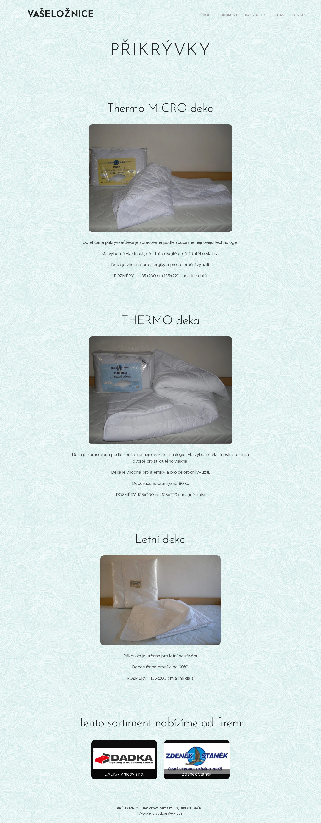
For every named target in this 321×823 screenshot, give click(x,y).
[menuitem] (206, 15)
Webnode (175, 813)
